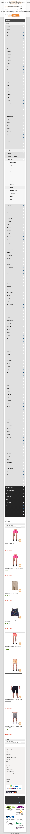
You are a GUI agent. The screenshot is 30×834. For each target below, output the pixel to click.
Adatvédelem (9, 767)
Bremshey (9, 450)
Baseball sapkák (13, 162)
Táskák (9, 205)
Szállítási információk (10, 777)
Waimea (8, 351)
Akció (7, 499)
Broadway (9, 51)
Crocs (8, 63)
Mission (8, 128)
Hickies (8, 298)
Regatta (8, 317)
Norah (8, 137)
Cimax (8, 484)
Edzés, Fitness (9, 511)
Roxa (8, 481)
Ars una (8, 32)
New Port (9, 348)
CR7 (8, 289)
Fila (8, 82)
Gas (8, 88)
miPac (8, 314)
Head (8, 345)
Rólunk (7, 751)
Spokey (8, 335)
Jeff (8, 106)
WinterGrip (9, 453)
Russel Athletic (10, 304)
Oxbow (8, 147)
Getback (9, 94)
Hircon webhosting (15, 833)
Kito (8, 416)
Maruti (8, 122)
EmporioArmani (10, 76)
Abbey (8, 354)
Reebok (8, 215)
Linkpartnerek (9, 783)
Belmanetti (9, 42)
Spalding (9, 406)
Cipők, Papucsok (9, 487)
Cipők (9, 153)
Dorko (8, 69)
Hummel (9, 103)
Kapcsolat (8, 759)
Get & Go (9, 394)
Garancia (8, 779)
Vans (8, 261)
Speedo (8, 246)
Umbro (8, 252)
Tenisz (7, 505)
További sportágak (9, 515)
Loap (8, 397)
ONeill (8, 144)
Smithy (8, 243)
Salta (8, 301)
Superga (9, 323)
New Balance (9, 131)
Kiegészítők (8, 496)
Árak (7, 761)
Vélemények (8, 762)
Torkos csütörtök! (10, 824)
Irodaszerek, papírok (20, 814)
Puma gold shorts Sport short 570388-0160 (13, 673)
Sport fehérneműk (13, 190)
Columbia (9, 57)
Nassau (8, 431)
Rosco (8, 357)
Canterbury (9, 409)
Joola (8, 459)
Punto (8, 419)
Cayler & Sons (10, 320)
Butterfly (8, 422)
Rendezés (14, 526)
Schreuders (9, 425)
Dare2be (9, 307)
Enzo (8, 79)
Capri (11, 165)
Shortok (11, 187)
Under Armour (10, 311)
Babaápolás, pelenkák (20, 809)
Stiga (8, 369)
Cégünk (8, 752)
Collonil (8, 91)
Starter (8, 295)
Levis (8, 119)
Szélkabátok (12, 193)
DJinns (8, 283)
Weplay (8, 443)
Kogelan (8, 428)
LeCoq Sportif (10, 116)
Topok (11, 199)
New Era (9, 326)
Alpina (8, 456)
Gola (8, 97)
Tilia (8, 385)
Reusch (8, 471)
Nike (8, 134)
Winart (8, 440)
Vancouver (9, 400)
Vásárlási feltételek (10, 771)
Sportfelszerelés (11, 208)
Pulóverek (12, 184)
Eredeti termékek (9, 769)
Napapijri (9, 140)
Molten (8, 434)
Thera (8, 332)
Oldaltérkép (8, 754)
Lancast (8, 113)
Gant (8, 85)
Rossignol (9, 221)
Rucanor (9, 227)
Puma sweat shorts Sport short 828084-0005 (14, 568)
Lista (12, 525)
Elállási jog (8, 781)
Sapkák (11, 196)
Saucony (9, 233)
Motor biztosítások (19, 819)
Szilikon (8, 379)
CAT (8, 465)
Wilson (8, 258)
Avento (8, 338)
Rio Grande (9, 218)
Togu (8, 388)
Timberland (9, 462)
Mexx (8, 125)
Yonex (8, 264)
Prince (8, 477)
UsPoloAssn (9, 255)
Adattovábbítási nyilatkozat (11, 773)
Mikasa (8, 403)
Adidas (8, 26)
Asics (8, 273)
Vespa (8, 270)
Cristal (8, 375)
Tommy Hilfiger (10, 249)
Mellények (12, 181)
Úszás (7, 508)
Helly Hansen (9, 100)
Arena (8, 29)
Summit (8, 372)
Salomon (9, 230)
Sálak (11, 202)
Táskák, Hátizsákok (10, 490)
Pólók (11, 168)
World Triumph (10, 413)
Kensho (8, 110)
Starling (8, 474)
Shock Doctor (10, 360)
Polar (8, 277)
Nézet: (7, 525)
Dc (7, 66)
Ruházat (10, 159)
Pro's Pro (9, 341)
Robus (8, 447)
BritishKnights (10, 280)
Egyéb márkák (10, 267)
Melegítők (12, 178)
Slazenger (9, 239)
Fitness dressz (13, 171)
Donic (8, 391)
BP (7, 48)
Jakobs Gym (9, 437)
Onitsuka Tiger (10, 468)
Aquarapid (9, 35)
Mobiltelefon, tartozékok (10, 819)
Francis (8, 382)
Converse (9, 60)
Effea (8, 72)
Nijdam (8, 363)
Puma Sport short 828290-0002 (11, 593)
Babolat (8, 38)
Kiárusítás (8, 20)
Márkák (7, 23)
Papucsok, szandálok (12, 156)
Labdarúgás (8, 502)
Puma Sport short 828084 (10, 543)
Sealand (8, 236)
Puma (8, 150)
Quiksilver (9, 212)
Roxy (8, 224)
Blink (8, 45)
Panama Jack (10, 292)
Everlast (8, 366)
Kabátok (11, 174)
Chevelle (9, 54)
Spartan (8, 329)
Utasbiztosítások (20, 820)
